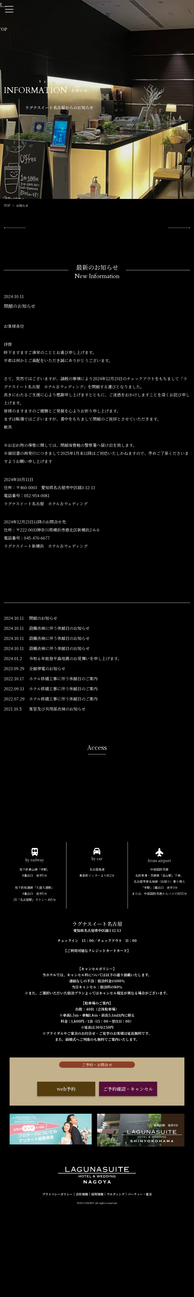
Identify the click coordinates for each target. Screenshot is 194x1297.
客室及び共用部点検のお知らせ (57, 757)
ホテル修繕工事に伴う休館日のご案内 (63, 726)
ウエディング (116, 1280)
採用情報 (97, 1280)
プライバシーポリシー (57, 1280)
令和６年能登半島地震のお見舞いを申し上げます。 (75, 706)
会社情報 (82, 1280)
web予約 (66, 1182)
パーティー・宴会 (140, 1280)
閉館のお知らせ (43, 666)
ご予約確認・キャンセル (128, 1182)
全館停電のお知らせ (47, 716)
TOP (7, 205)
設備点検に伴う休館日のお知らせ (59, 676)
